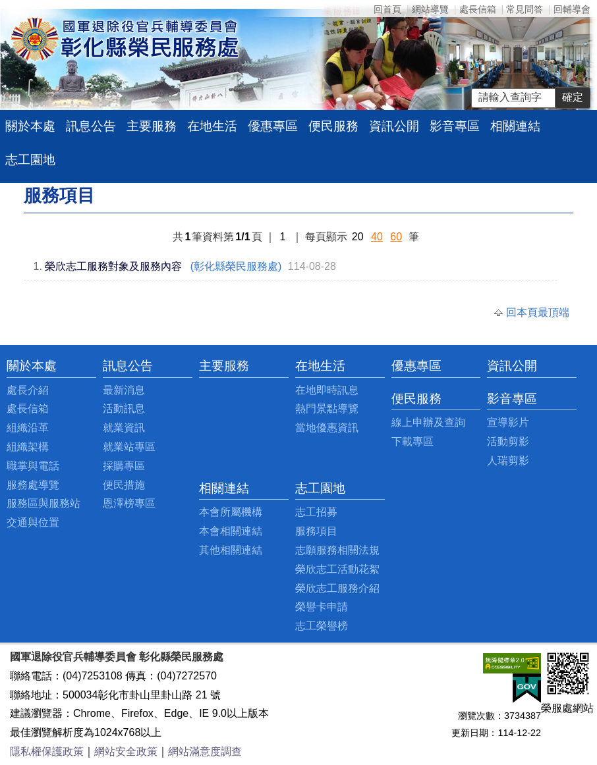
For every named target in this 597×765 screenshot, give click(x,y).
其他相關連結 (230, 550)
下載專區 (412, 441)
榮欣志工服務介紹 (337, 588)
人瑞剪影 (508, 460)
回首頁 (387, 9)
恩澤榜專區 (129, 503)
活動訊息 (124, 408)
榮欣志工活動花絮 (337, 569)
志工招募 (316, 511)
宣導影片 (508, 422)
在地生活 (212, 126)
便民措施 (124, 484)
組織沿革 (28, 427)
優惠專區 (273, 126)
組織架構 (28, 446)
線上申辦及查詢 (428, 422)
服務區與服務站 (43, 503)
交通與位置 (33, 522)
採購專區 (124, 465)
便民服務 (333, 126)
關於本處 (30, 126)
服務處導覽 (33, 484)
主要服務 (152, 126)
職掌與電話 (33, 465)
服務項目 (316, 531)
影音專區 (455, 126)
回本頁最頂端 (537, 312)
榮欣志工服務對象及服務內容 (113, 266)
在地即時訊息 (326, 390)
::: (10, 366)
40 (377, 236)
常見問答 (524, 9)
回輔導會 (572, 9)
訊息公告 (91, 126)
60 (396, 236)
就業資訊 (124, 427)
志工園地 (30, 160)
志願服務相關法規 (337, 550)
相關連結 (515, 126)
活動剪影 (508, 441)
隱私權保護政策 (47, 751)
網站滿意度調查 (205, 751)
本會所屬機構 (230, 511)
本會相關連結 (230, 531)
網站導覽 (430, 9)
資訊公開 (394, 126)
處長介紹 (28, 390)
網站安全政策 (125, 751)
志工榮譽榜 (321, 625)
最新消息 (124, 390)
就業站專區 (129, 446)
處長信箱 (477, 9)
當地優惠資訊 (326, 427)
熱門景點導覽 (326, 408)
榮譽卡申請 (321, 606)
